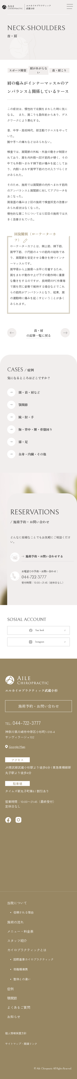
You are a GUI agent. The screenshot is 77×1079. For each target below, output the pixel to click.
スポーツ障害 (17, 70)
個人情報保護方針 (15, 1033)
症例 (10, 988)
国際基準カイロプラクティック (33, 959)
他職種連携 (20, 969)
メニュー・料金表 (20, 931)
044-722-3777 (34, 577)
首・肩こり (59, 70)
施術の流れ (15, 921)
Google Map (17, 746)
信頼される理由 (23, 912)
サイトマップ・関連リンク (21, 1044)
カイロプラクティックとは (27, 949)
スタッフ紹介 (17, 940)
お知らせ (13, 1016)
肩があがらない (38, 70)
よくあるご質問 (18, 1007)
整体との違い (22, 979)
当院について (17, 902)
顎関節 (12, 998)
